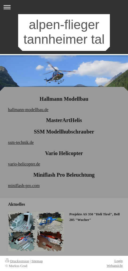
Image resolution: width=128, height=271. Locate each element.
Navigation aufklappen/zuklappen (64, 7)
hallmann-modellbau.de (28, 109)
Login (118, 261)
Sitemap (37, 261)
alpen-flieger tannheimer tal (64, 32)
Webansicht (115, 266)
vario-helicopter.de (24, 164)
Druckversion (17, 261)
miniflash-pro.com (24, 185)
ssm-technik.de (21, 142)
